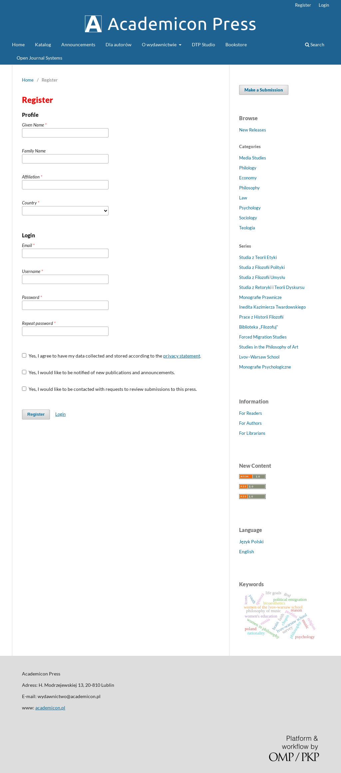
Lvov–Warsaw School (259, 357)
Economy (248, 177)
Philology (247, 167)
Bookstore (236, 44)
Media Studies (252, 157)
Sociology (248, 217)
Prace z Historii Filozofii (261, 317)
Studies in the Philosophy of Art (268, 347)
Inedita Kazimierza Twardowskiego (272, 307)
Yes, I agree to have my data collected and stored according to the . (111, 356)
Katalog (43, 44)
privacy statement (181, 356)
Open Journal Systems (39, 58)
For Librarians (252, 433)
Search (314, 44)
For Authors (250, 423)
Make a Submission (263, 90)
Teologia (247, 227)
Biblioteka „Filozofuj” (258, 327)
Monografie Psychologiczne (265, 367)
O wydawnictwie (159, 44)
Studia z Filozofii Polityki (262, 267)
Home (18, 44)
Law (243, 197)
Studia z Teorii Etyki (258, 257)
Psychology (250, 207)
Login (324, 5)
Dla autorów (119, 44)
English (246, 551)
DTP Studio (203, 44)
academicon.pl (50, 707)
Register (303, 5)
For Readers (250, 413)
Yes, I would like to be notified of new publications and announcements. (98, 372)
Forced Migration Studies (263, 337)
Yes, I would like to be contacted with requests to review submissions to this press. (109, 389)
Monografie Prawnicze (260, 297)
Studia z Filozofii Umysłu (262, 277)
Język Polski (251, 541)
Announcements (78, 44)
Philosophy (249, 187)
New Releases (252, 129)
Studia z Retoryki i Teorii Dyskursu (271, 287)
